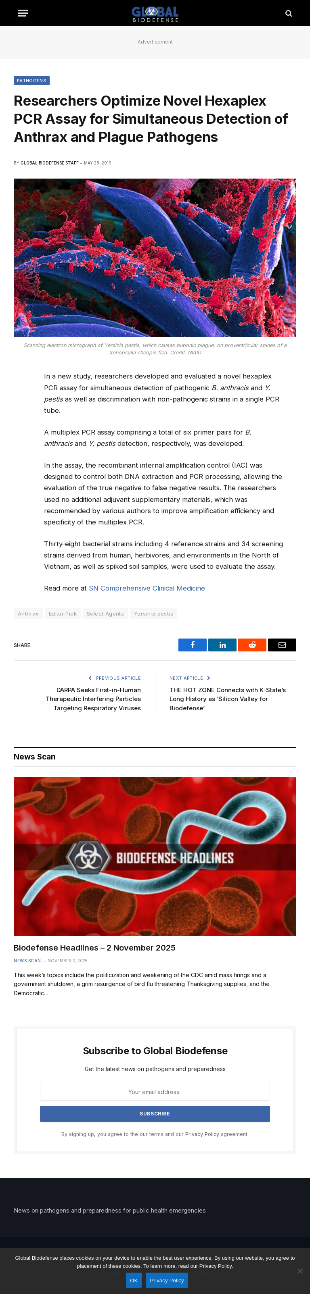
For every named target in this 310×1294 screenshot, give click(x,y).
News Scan (27, 960)
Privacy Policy (202, 1134)
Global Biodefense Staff (50, 162)
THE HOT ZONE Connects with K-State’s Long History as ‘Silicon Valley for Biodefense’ (228, 699)
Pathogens (31, 80)
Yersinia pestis (153, 613)
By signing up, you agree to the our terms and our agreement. (155, 1134)
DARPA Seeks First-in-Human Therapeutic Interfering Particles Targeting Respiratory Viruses (93, 699)
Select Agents (105, 613)
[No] (300, 1271)
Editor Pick (63, 613)
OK (134, 1280)
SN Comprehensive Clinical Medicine (147, 588)
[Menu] (23, 13)
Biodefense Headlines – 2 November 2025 (95, 948)
